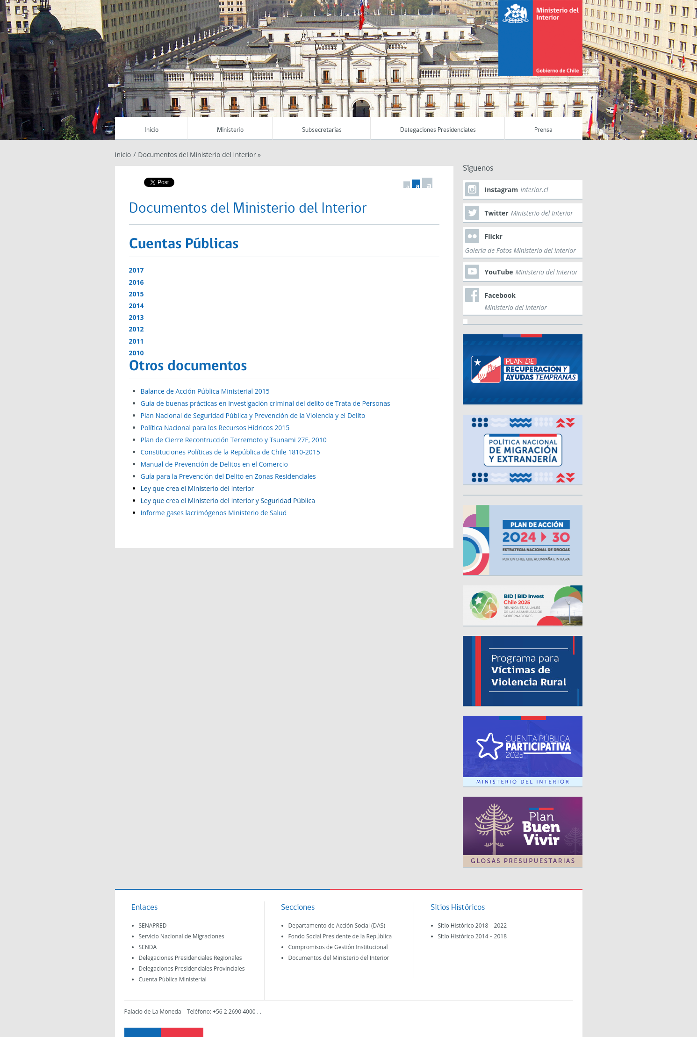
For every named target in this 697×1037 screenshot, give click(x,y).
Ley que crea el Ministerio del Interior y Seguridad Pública (228, 500)
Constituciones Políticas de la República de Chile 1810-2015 (230, 451)
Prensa (543, 130)
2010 (136, 352)
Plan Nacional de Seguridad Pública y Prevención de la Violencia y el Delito (253, 415)
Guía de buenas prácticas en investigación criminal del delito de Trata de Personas (265, 403)
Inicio (151, 130)
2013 (136, 317)
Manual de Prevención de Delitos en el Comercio (214, 464)
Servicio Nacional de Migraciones (181, 936)
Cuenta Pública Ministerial (173, 979)
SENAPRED (153, 925)
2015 (136, 293)
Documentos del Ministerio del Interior (338, 958)
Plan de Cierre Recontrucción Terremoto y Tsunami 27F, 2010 (234, 439)
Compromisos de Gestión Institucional (338, 947)
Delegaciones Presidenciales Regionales (190, 958)
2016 (136, 282)
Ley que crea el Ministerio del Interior (197, 488)
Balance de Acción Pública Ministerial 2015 (205, 391)
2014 (136, 305)
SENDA (148, 947)
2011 (136, 341)
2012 (136, 328)
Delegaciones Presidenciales (438, 130)
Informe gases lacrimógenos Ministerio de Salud (214, 512)
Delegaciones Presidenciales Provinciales (192, 968)
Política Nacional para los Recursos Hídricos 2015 (215, 427)
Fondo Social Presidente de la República (340, 936)
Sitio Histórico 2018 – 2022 (472, 925)
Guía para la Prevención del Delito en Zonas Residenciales (228, 476)
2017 (136, 270)
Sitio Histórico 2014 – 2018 (472, 936)
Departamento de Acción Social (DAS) (336, 925)
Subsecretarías (322, 130)
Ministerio (230, 130)
